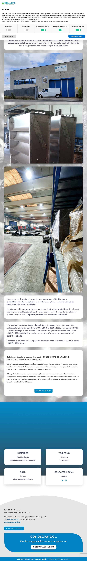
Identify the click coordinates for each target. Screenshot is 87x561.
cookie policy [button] (81, 15)
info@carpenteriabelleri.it (12, 522)
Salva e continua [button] (76, 36)
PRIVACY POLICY (23, 559)
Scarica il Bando (43, 391)
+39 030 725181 (13, 519)
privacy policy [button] (59, 13)
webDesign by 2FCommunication (59, 559)
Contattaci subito (43, 547)
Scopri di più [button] (9, 36)
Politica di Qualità (14, 528)
